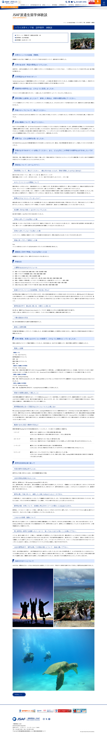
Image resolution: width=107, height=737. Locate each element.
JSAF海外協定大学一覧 (35, 5)
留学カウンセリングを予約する (9, 7)
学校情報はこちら (20, 695)
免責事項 (85, 730)
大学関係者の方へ (63, 5)
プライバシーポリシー (70, 730)
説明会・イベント (46, 5)
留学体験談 (54, 5)
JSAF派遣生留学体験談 (70, 22)
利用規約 (79, 730)
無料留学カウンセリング (81, 5)
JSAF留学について (24, 5)
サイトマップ (91, 730)
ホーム (62, 22)
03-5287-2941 (80, 2)
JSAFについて (60, 730)
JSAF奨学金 (71, 5)
